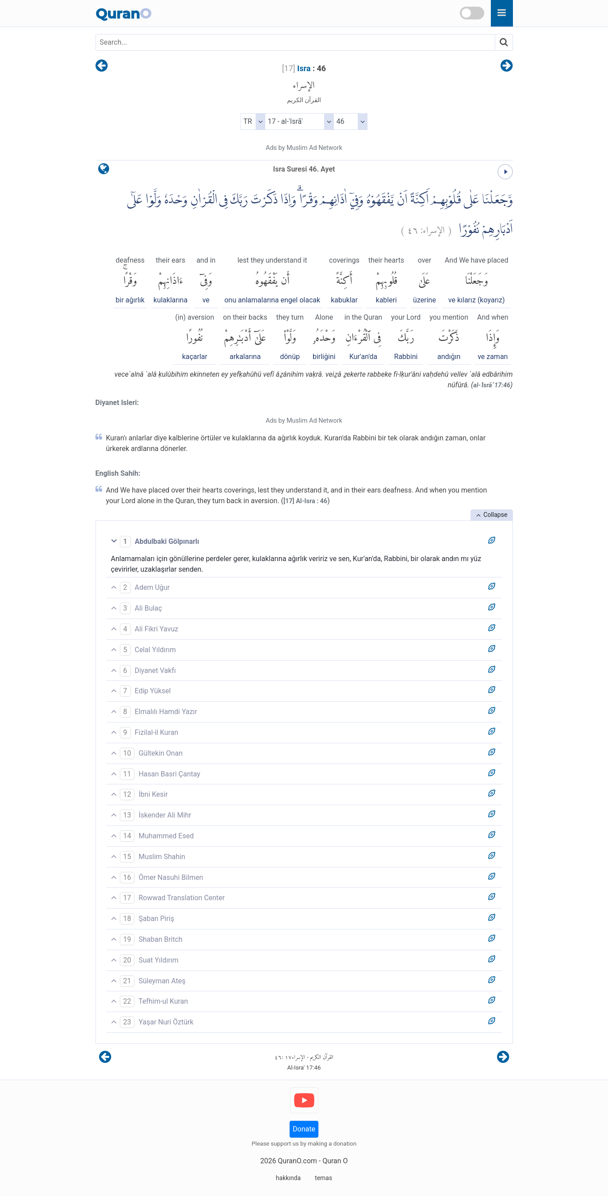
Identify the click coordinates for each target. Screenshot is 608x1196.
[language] (104, 171)
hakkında (288, 1177)
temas (323, 1177)
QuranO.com (297, 1161)
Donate (304, 1129)
